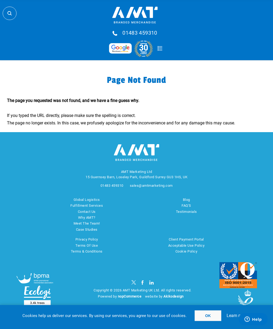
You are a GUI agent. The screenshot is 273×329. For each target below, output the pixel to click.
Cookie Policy (186, 251)
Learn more (237, 315)
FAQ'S (186, 206)
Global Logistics (87, 200)
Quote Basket (160, 48)
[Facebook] (142, 282)
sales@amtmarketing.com (151, 186)
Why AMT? (86, 218)
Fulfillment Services (86, 206)
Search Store (10, 13)
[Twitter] (133, 282)
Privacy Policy (86, 239)
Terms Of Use (86, 245)
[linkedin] (151, 282)
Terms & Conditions (87, 251)
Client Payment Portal (186, 239)
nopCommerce (130, 296)
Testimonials (186, 212)
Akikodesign (173, 296)
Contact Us (87, 212)
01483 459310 (139, 33)
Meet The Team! (87, 223)
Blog (186, 200)
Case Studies (87, 229)
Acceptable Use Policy (186, 245)
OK (208, 316)
